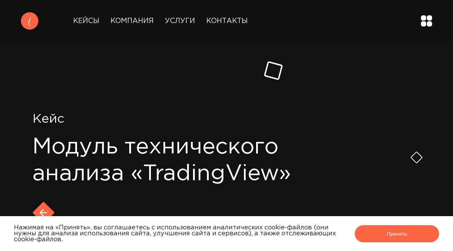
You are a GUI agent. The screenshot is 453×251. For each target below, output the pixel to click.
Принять (397, 234)
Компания (132, 21)
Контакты (227, 21)
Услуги (180, 21)
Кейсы (86, 21)
